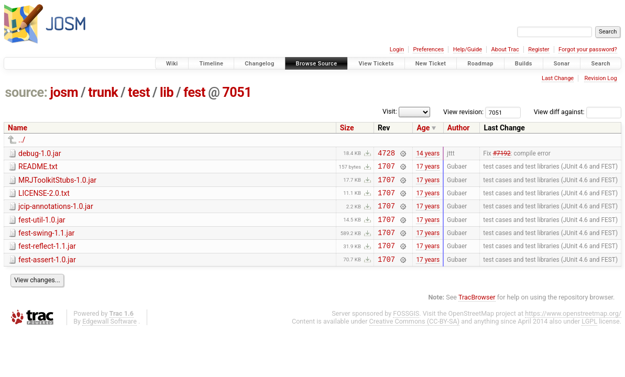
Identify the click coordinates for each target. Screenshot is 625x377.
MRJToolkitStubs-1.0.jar (57, 183)
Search (600, 63)
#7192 (502, 154)
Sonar (562, 63)
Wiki (172, 63)
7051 (236, 92)
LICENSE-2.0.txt (44, 198)
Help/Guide (467, 49)
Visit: (389, 111)
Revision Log (600, 78)
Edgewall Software (109, 335)
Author (458, 128)
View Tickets (375, 63)
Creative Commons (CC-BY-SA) (414, 335)
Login (397, 49)
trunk (103, 92)
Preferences (428, 49)
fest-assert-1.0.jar (47, 272)
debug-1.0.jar (39, 153)
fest (194, 92)
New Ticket (430, 63)
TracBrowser (477, 311)
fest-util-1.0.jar (41, 228)
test (139, 92)
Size (347, 128)
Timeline (211, 63)
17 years (428, 169)
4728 (386, 154)
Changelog (259, 63)
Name (17, 128)
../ (21, 140)
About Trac (505, 49)
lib (166, 92)
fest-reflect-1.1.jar (47, 257)
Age (423, 128)
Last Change (558, 78)
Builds (523, 63)
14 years (428, 154)
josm (64, 92)
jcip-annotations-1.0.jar (55, 212)
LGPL (589, 335)
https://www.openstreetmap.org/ (573, 327)
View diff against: (577, 112)
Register (538, 49)
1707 (386, 169)
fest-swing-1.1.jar (46, 242)
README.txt (38, 168)
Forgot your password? (587, 49)
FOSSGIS (406, 327)
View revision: (463, 112)
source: (26, 92)
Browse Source (316, 63)
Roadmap (480, 63)
